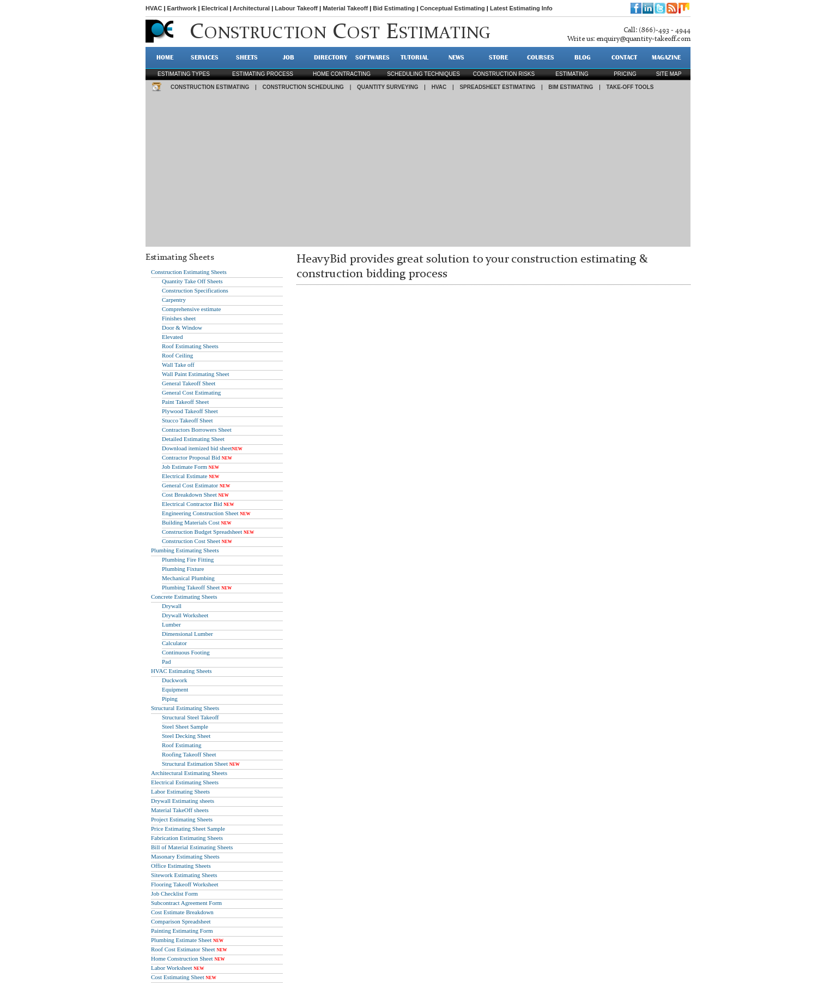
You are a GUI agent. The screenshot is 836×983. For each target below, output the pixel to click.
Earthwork (182, 8)
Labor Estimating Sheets (180, 791)
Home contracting (342, 74)
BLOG (582, 57)
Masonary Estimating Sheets (185, 856)
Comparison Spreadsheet (181, 921)
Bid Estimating (394, 8)
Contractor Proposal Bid (191, 457)
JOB (288, 57)
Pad (166, 661)
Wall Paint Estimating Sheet (195, 374)
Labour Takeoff (296, 8)
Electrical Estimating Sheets (185, 782)
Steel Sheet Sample (185, 726)
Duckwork (174, 680)
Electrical (215, 8)
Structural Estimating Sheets (185, 708)
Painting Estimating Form (182, 930)
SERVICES (205, 57)
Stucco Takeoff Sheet (187, 420)
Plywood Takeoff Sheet (190, 411)
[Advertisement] (418, 170)
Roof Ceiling (177, 355)
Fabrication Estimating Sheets (187, 838)
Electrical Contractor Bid (192, 504)
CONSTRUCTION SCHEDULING (302, 87)
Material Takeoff (345, 8)
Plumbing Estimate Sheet (181, 940)
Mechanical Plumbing (188, 578)
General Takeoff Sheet (188, 383)
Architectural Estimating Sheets (189, 773)
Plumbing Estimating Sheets (185, 550)
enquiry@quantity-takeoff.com (643, 39)
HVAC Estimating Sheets (181, 671)
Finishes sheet (179, 318)
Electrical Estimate (184, 476)
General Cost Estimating (191, 392)
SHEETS (247, 57)
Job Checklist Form (174, 893)
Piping (170, 698)
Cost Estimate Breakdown (182, 912)
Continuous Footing (186, 652)
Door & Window (182, 327)
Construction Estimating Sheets (189, 272)
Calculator (174, 643)
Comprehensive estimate (191, 309)
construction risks (504, 74)
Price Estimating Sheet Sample (188, 828)
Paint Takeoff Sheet (185, 401)
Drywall (171, 606)
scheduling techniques (423, 74)
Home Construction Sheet (182, 958)
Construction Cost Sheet (191, 541)
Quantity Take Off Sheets (192, 281)
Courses (540, 57)
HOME (164, 57)
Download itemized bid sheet (197, 448)
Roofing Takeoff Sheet (189, 754)
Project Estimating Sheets (182, 819)
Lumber (171, 624)
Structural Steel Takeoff (190, 717)
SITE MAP (669, 74)
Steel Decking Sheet (186, 735)
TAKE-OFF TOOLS (630, 87)
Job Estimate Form (184, 466)
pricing (625, 74)
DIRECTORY (330, 57)
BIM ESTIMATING (570, 87)
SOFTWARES (372, 57)
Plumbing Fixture (183, 568)
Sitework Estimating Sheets (184, 875)
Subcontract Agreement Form (186, 902)
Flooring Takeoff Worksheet (185, 884)
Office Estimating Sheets (181, 865)
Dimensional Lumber (187, 633)
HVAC (154, 8)
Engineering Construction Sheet (200, 513)
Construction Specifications (195, 290)
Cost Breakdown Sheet (189, 494)
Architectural (251, 8)
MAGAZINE (666, 57)
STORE (498, 57)
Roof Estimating (181, 745)
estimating (571, 74)
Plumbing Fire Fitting (188, 559)
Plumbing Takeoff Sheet (191, 587)
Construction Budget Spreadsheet (202, 531)
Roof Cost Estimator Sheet (183, 949)
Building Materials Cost (191, 522)
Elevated (172, 336)
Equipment (175, 689)
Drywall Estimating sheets (182, 800)
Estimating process (262, 74)
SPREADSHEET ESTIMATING (497, 87)
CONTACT (624, 57)
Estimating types (183, 74)
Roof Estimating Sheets (190, 346)
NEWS (456, 57)
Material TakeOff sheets (180, 810)
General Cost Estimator (190, 485)
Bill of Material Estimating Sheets (192, 847)
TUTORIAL (414, 57)
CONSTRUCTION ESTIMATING (210, 87)
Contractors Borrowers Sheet (197, 429)
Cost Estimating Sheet (177, 977)
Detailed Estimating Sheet (193, 439)
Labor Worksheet (171, 967)
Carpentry (174, 299)
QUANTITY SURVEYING (387, 87)
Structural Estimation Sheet (195, 763)
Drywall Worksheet (185, 615)
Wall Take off (178, 364)
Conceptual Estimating (452, 8)
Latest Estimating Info (521, 8)
